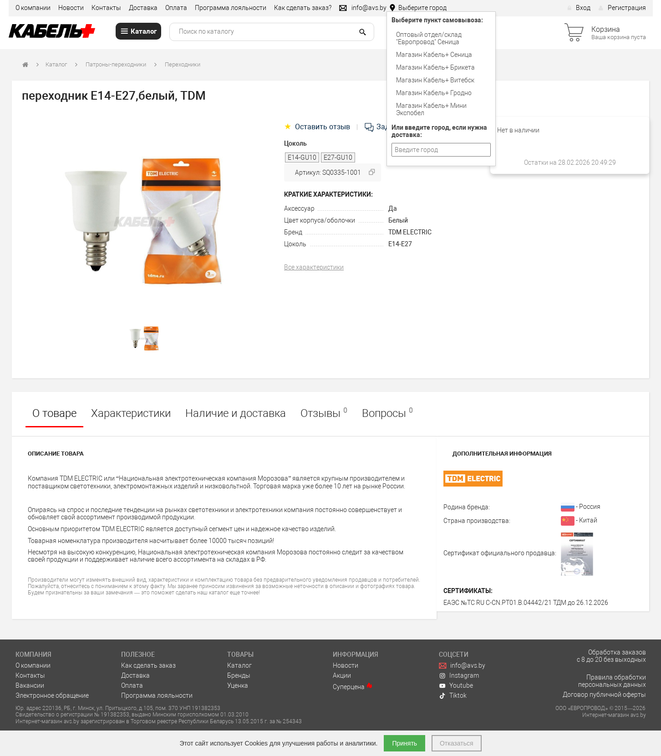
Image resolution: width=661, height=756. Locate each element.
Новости (71, 7)
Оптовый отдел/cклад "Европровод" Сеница (429, 38)
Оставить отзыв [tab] (318, 126)
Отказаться (456, 743)
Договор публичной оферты (604, 694)
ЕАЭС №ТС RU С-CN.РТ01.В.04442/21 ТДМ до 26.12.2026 (525, 602)
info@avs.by (462, 665)
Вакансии (29, 685)
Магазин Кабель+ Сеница (434, 54)
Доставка (143, 7)
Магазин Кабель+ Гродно (434, 92)
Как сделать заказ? (302, 7)
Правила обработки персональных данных (612, 681)
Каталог (56, 64)
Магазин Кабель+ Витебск (435, 80)
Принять (404, 743)
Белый (398, 220)
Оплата (176, 7)
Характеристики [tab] (131, 413)
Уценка (237, 685)
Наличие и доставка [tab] (235, 413)
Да (392, 208)
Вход (578, 7)
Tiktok (453, 695)
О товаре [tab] (54, 413)
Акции (342, 675)
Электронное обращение (52, 695)
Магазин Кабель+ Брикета (435, 67)
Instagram (459, 675)
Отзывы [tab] (323, 413)
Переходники (182, 64)
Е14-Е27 (400, 244)
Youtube (456, 685)
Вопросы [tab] (387, 413)
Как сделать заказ (148, 665)
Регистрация (622, 7)
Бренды (238, 675)
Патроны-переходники (116, 64)
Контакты (106, 7)
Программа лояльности (230, 7)
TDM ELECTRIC (410, 232)
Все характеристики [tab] (314, 267)
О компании (33, 7)
